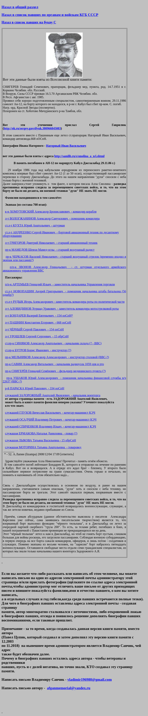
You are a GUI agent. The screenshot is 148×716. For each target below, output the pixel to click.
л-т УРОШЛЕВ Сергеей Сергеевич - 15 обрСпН (37, 336)
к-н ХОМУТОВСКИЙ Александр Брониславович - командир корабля (51, 211)
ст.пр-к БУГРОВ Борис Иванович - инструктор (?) (38, 350)
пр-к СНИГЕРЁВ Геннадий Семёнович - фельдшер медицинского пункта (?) (55, 371)
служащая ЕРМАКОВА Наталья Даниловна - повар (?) (41, 433)
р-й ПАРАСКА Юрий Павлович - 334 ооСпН (34, 388)
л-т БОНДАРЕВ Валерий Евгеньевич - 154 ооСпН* (39, 315)
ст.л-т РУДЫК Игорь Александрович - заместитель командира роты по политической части (64, 301)
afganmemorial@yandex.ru (68, 688)
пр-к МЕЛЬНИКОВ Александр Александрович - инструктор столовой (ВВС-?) (57, 357)
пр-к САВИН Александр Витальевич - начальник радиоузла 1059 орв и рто (54, 364)
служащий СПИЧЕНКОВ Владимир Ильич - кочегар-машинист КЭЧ (50, 426)
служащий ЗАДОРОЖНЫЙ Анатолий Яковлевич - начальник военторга (52, 395)
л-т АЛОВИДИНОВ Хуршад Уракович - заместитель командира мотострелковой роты (62, 308)
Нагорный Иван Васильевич (66, 145)
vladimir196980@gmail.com (89, 679)
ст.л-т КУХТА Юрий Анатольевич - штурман (35, 225)
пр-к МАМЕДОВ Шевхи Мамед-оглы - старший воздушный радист (49, 249)
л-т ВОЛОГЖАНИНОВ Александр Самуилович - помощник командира (52, 218)
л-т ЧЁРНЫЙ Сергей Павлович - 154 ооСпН (34, 329)
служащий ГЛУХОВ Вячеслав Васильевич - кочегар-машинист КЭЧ (50, 412)
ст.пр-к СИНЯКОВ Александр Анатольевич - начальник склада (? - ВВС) (53, 343)
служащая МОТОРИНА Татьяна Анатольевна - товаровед (43, 447)
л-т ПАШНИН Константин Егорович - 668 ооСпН (38, 322)
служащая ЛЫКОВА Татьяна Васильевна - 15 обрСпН (40, 440)
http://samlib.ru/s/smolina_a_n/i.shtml (79, 156)
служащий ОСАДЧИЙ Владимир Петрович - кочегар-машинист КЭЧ (50, 419)
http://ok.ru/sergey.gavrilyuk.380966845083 (32, 128)
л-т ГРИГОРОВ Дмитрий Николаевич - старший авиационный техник (51, 242)
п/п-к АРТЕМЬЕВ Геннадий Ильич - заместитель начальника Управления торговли (60, 284)
